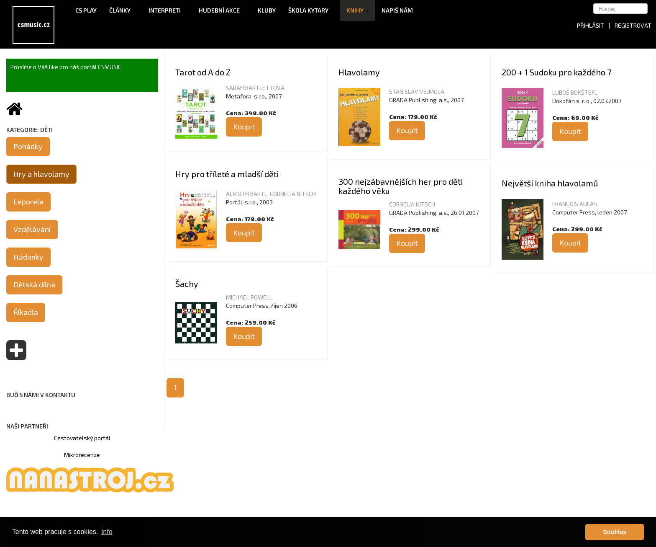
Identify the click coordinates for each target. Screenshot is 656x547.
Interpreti (167, 10)
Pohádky (28, 146)
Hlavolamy (359, 72)
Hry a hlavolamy (41, 173)
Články (122, 10)
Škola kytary (311, 10)
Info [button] (107, 531)
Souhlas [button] (614, 532)
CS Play (86, 10)
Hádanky (28, 256)
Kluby (267, 10)
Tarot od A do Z (203, 72)
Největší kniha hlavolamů (550, 183)
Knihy (357, 10)
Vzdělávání (32, 229)
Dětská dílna (34, 284)
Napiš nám (397, 10)
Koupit (244, 126)
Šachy (186, 284)
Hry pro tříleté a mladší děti (227, 174)
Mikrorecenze (82, 454)
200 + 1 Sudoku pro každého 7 (556, 72)
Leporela (28, 201)
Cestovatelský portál (82, 437)
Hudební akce (222, 10)
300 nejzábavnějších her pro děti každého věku (400, 186)
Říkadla (25, 312)
